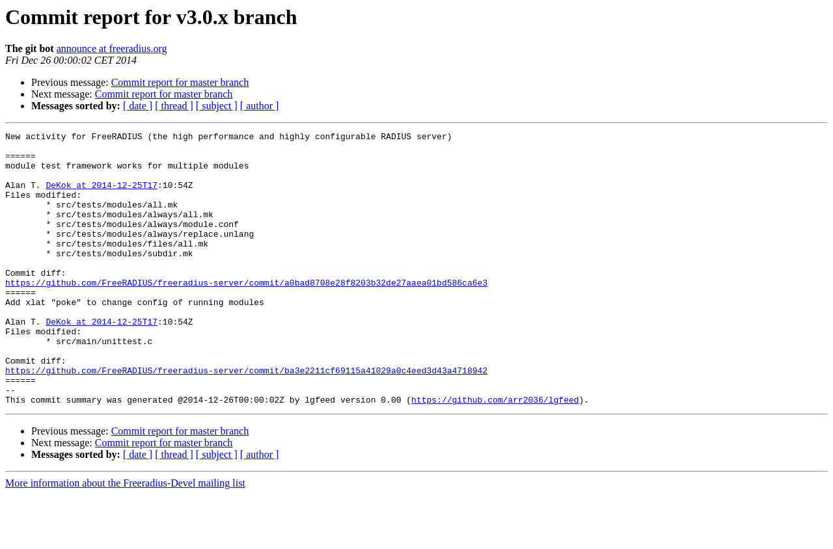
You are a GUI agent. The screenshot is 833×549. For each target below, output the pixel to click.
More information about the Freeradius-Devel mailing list (125, 537)
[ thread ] (174, 105)
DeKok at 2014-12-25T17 (101, 196)
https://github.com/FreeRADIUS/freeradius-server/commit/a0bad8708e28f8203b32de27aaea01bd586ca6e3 (246, 313)
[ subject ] (217, 105)
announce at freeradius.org (112, 48)
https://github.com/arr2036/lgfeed (495, 454)
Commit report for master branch (180, 82)
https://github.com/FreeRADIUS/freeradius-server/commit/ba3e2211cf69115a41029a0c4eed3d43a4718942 (246, 419)
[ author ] (259, 105)
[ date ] (137, 105)
